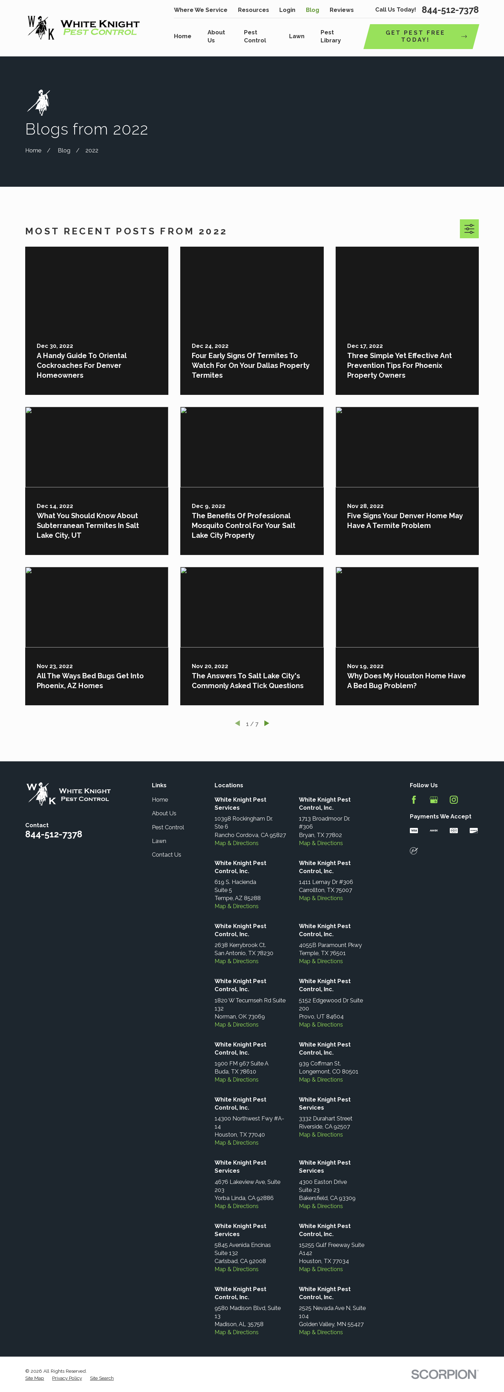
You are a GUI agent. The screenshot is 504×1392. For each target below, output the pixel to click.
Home (160, 799)
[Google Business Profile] (434, 800)
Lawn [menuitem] (296, 36)
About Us (164, 813)
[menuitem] (34, 1378)
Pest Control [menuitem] (255, 36)
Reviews (342, 10)
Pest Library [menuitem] (331, 36)
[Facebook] (414, 800)
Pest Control (168, 827)
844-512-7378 (450, 10)
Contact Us (166, 854)
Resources (253, 10)
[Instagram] (454, 800)
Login (287, 10)
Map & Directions (237, 843)
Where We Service (200, 10)
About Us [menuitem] (216, 36)
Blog (312, 10)
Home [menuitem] (182, 36)
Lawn (159, 841)
